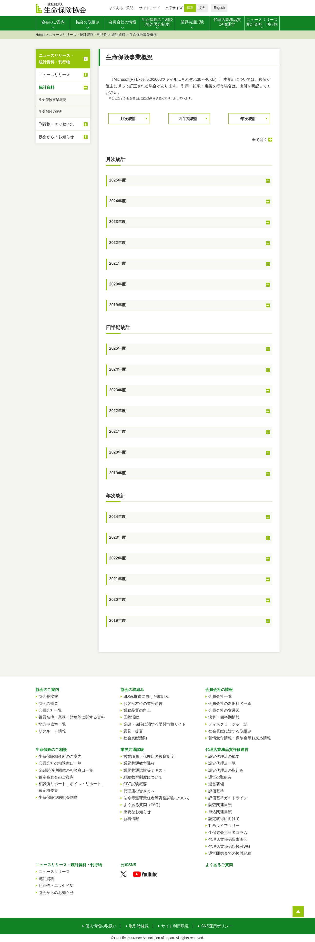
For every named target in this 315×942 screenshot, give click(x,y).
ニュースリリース (63, 75)
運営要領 (216, 784)
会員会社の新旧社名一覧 (229, 703)
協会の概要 (48, 703)
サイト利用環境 (175, 926)
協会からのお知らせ (63, 137)
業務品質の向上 (137, 710)
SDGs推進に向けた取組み (146, 696)
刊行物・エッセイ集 (63, 124)
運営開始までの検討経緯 (229, 853)
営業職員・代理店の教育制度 (148, 756)
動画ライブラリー (224, 825)
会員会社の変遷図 (224, 710)
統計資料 (118, 35)
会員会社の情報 (219, 690)
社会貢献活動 (135, 738)
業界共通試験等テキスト (144, 770)
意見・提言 (133, 731)
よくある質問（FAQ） (143, 805)
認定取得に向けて (224, 819)
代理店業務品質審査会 (227, 839)
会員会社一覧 (50, 710)
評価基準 (216, 791)
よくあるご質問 (121, 8)
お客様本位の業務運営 (143, 703)
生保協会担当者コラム (227, 833)
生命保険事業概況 (52, 100)
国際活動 (131, 717)
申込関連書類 (220, 812)
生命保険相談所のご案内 (60, 756)
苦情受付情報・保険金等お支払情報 (239, 738)
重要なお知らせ (137, 812)
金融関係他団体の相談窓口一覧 (66, 770)
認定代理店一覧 (222, 763)
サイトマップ (149, 8)
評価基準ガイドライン (227, 798)
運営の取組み (220, 777)
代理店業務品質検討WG (229, 846)
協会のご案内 (47, 690)
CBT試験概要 (135, 784)
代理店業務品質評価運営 (226, 750)
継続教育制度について (143, 777)
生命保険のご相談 (51, 750)
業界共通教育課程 (139, 763)
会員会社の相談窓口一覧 (60, 763)
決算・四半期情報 (224, 717)
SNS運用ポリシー (217, 926)
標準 (190, 8)
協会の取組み (132, 690)
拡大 (201, 8)
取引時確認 (139, 926)
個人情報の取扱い (101, 926)
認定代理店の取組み (226, 770)
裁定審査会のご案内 (56, 777)
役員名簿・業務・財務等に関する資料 (72, 717)
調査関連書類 (220, 805)
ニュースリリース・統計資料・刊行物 (78, 35)
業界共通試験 (132, 750)
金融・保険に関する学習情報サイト (154, 724)
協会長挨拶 (48, 696)
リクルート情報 (52, 731)
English (219, 8)
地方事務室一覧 (52, 724)
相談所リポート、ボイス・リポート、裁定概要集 (72, 787)
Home (40, 35)
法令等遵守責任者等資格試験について (156, 798)
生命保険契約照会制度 (58, 797)
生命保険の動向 (51, 111)
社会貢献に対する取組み (229, 731)
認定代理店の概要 (224, 756)
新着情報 (131, 819)
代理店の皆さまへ (139, 791)
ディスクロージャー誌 (227, 724)
